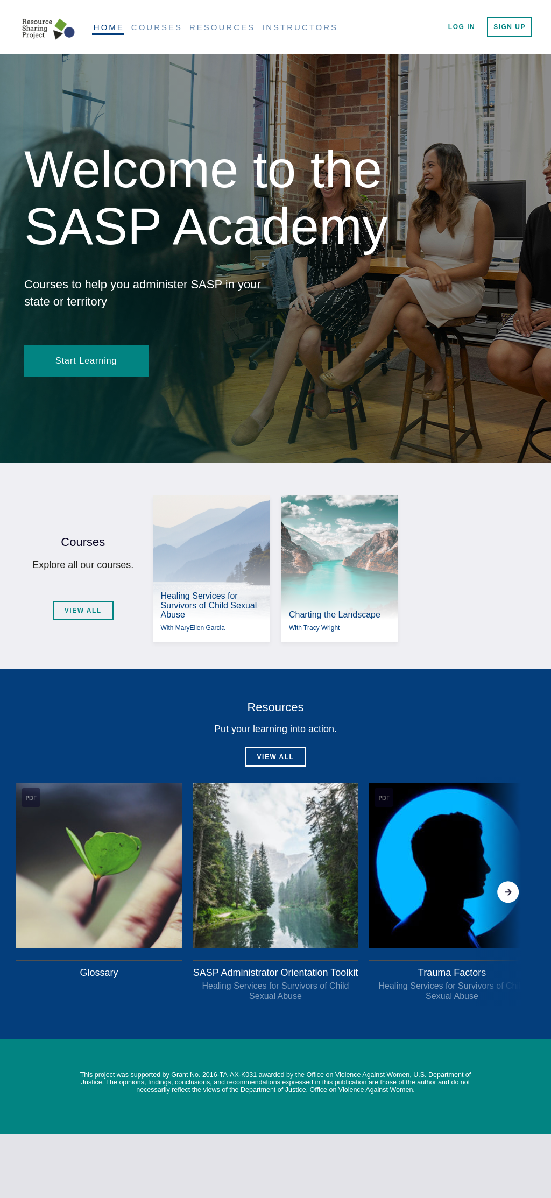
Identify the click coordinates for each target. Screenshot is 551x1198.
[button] (99, 882)
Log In (461, 27)
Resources (222, 27)
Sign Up (509, 27)
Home (109, 27)
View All (83, 610)
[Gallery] (275, 891)
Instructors (300, 27)
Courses (156, 27)
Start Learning (86, 360)
